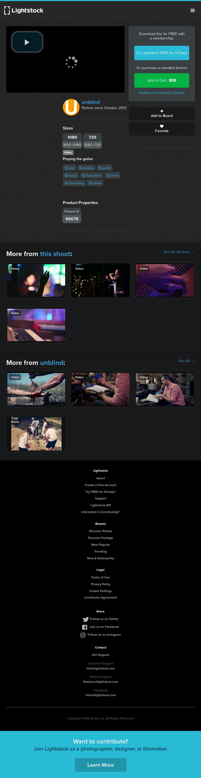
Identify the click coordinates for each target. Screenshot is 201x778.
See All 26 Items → (179, 252)
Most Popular (100, 544)
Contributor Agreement (100, 597)
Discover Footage (100, 537)
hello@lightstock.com (101, 695)
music (71, 175)
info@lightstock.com (100, 668)
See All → (187, 361)
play (69, 168)
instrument (91, 175)
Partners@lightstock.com (100, 681)
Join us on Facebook (104, 626)
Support (100, 498)
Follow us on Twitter (104, 619)
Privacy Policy (100, 584)
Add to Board (161, 113)
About (100, 478)
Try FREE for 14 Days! (100, 491)
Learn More (100, 765)
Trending (100, 551)
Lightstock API (101, 505)
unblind (91, 102)
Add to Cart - (162, 80)
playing (86, 168)
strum (112, 175)
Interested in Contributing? (100, 512)
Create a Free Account (100, 485)
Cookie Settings (100, 591)
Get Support (100, 654)
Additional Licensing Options (162, 92)
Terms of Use (100, 577)
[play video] (27, 41)
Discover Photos (100, 531)
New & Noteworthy (100, 558)
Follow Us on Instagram (104, 634)
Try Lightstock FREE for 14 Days (161, 53)
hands (95, 183)
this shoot (55, 254)
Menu (192, 10)
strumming (74, 183)
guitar (104, 168)
